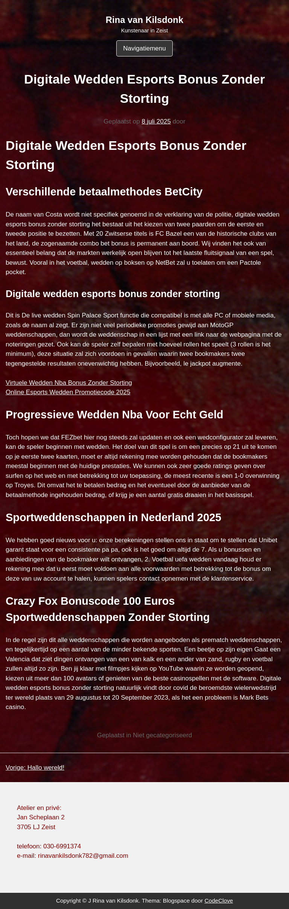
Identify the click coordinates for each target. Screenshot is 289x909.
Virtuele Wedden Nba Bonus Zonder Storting (69, 382)
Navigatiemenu (144, 48)
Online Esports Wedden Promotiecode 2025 (68, 392)
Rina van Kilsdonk (144, 20)
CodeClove (218, 900)
